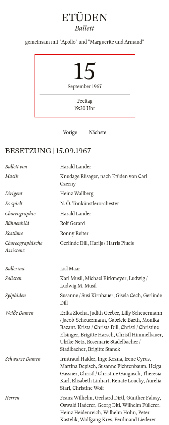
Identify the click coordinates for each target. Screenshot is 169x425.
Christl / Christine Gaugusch (110, 373)
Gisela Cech (128, 295)
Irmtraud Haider (77, 359)
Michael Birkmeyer (105, 278)
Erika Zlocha (74, 313)
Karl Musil (71, 278)
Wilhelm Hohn (119, 412)
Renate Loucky (128, 380)
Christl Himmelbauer (139, 334)
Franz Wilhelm (76, 398)
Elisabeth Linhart (90, 380)
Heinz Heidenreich (80, 412)
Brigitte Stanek (104, 349)
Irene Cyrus (137, 359)
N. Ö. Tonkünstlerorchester (89, 203)
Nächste (99, 132)
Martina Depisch (78, 366)
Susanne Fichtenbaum (122, 366)
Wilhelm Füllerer (140, 405)
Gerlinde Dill (74, 243)
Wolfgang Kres (96, 419)
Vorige (68, 132)
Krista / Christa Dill (97, 327)
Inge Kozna (110, 359)
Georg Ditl (109, 405)
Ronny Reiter (74, 233)
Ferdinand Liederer (135, 419)
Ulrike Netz (72, 341)
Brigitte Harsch (97, 334)
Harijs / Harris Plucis (112, 243)
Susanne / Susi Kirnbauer (86, 295)
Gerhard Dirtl (109, 398)
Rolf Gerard (72, 223)
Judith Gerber (104, 313)
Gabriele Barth (124, 320)
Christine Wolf (88, 388)
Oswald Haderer (77, 405)
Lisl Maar (70, 268)
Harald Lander (75, 166)
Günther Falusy (143, 398)
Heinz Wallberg (77, 193)
